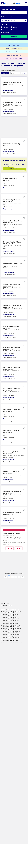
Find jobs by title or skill (8, 9)
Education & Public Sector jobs (14, 51)
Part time (4, 27)
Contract (14, 29)
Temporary (5, 32)
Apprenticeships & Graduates (14, 48)
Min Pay (18, 548)
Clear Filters (5, 73)
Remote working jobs (14, 45)
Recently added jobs (14, 41)
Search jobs (14, 36)
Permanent (5, 29)
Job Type (4, 24)
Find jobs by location (7, 17)
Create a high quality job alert (15, 168)
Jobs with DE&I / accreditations (14, 58)
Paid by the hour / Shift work (14, 55)
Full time (14, 27)
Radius (23, 73)
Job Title (10, 548)
